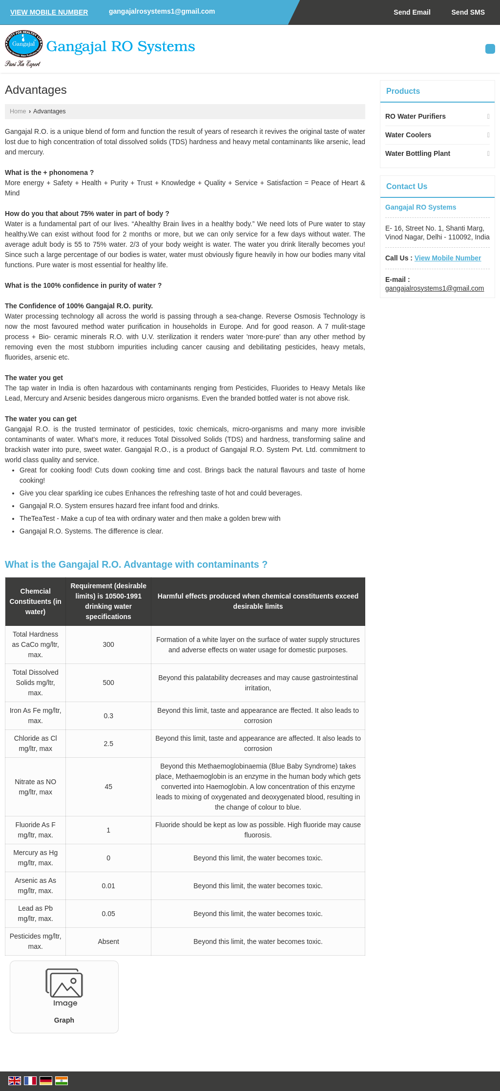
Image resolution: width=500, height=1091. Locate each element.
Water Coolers (408, 135)
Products (403, 91)
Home (18, 111)
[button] (49, 12)
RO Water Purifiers (415, 116)
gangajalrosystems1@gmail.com (162, 11)
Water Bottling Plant (417, 153)
